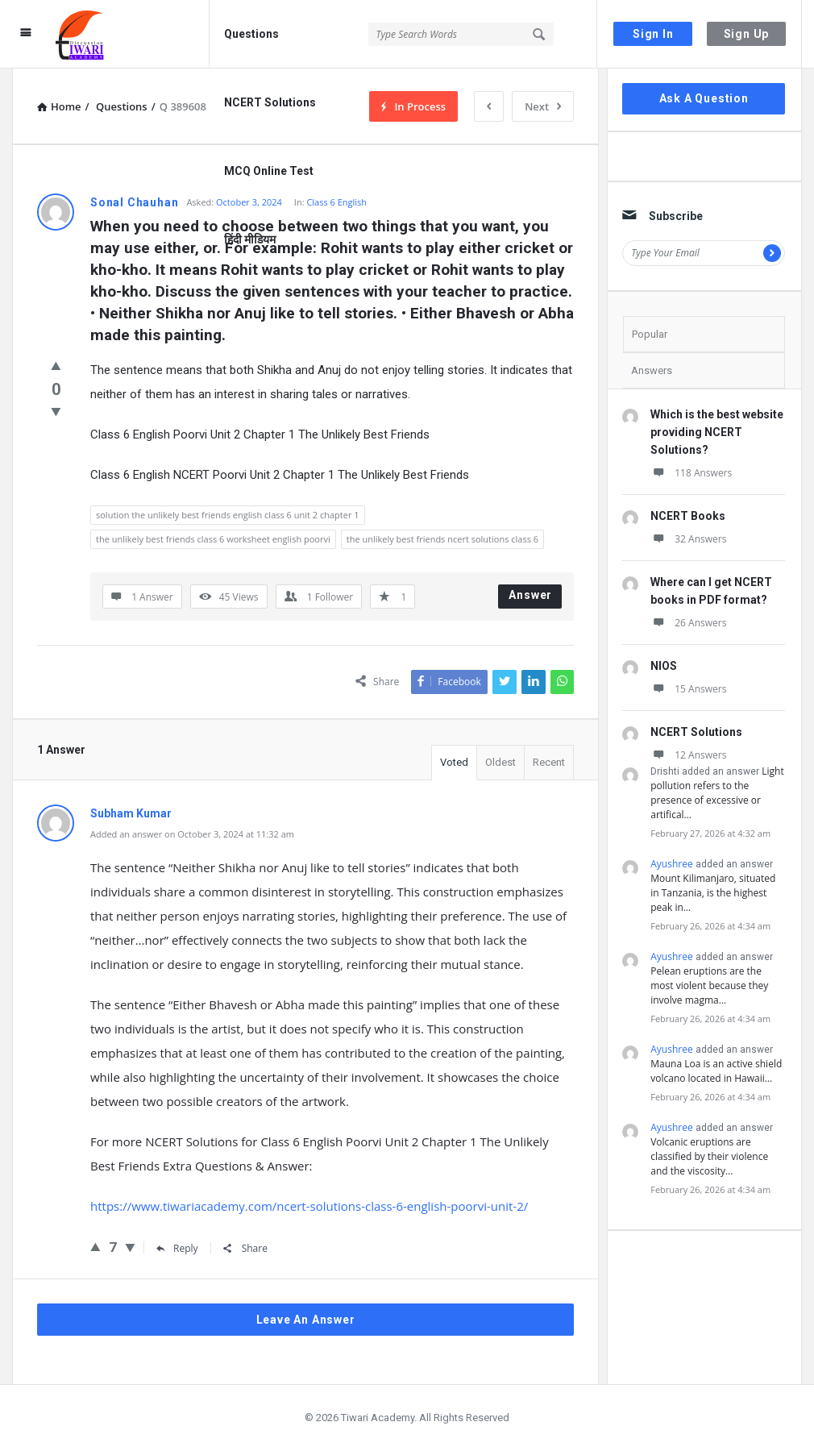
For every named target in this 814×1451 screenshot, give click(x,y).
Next (543, 106)
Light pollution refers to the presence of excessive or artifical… (716, 792)
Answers (651, 370)
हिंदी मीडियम (250, 239)
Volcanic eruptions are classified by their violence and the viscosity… (709, 1156)
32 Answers (688, 539)
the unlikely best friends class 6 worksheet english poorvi (213, 539)
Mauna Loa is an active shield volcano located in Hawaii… (716, 1071)
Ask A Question (704, 98)
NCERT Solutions (270, 102)
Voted (454, 762)
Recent (549, 762)
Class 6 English (336, 202)
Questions (251, 33)
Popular (649, 334)
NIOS (663, 665)
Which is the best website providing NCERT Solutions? (716, 432)
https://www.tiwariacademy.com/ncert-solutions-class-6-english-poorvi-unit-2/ (309, 1206)
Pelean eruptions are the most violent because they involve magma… (709, 985)
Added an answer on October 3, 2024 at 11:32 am (192, 834)
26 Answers (688, 623)
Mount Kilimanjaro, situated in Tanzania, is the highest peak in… (712, 892)
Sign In (653, 33)
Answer (530, 594)
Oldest (500, 762)
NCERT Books (687, 515)
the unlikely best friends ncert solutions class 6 (442, 539)
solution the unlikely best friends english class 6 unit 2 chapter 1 (227, 515)
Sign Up (747, 33)
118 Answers (691, 473)
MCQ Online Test (269, 170)
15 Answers (688, 689)
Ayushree (671, 864)
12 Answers (688, 755)
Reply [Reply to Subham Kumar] (177, 1248)
